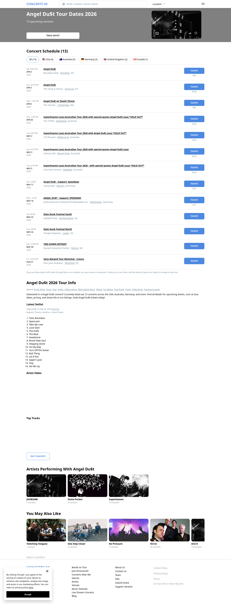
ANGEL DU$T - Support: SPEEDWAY (62, 198)
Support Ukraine (124, 586)
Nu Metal (108, 289)
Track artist (53, 35)
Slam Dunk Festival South (57, 214)
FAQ (117, 578)
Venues (75, 585)
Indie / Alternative (67, 289)
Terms (157, 578)
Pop (54, 289)
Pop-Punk (119, 289)
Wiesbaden (96, 202)
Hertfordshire (66, 218)
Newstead (61, 120)
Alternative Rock (86, 289)
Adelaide (67, 169)
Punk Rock (39, 289)
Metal (99, 289)
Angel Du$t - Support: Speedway (61, 181)
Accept (27, 594)
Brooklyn (65, 72)
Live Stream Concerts (83, 592)
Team (118, 575)
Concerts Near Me (81, 574)
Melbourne (63, 137)
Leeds (66, 233)
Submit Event (122, 582)
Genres (75, 578)
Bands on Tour (79, 567)
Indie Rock (137, 289)
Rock (48, 289)
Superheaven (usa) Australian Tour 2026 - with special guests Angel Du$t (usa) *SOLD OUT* (93, 165)
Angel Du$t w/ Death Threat (59, 101)
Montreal (69, 263)
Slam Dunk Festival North (57, 229)
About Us (120, 567)
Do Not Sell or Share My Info (168, 583)
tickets (194, 70)
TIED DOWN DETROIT (55, 244)
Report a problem (35, 557)
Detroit (74, 248)
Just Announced (80, 570)
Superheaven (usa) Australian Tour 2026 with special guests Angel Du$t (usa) (86, 149)
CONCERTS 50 (36, 4)
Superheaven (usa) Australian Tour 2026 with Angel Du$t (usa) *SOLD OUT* (85, 133)
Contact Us (121, 571)
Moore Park (63, 153)
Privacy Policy (161, 573)
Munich (60, 185)
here (31, 587)
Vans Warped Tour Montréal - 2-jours (63, 259)
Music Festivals (79, 588)
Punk (128, 289)
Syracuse (69, 88)
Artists (75, 581)
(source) (55, 309)
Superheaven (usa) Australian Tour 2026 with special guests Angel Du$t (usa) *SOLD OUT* (93, 116)
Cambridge (63, 105)
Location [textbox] (157, 4)
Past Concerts (38, 456)
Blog (74, 595)
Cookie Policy (160, 567)
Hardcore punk (152, 289)
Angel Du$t (49, 68)
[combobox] (158, 4)
